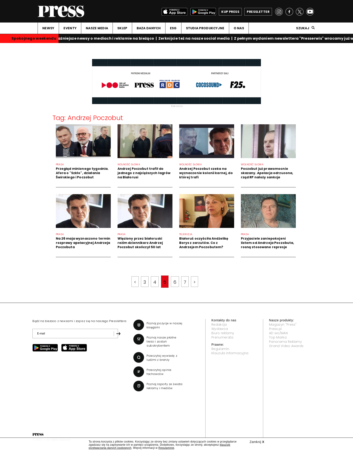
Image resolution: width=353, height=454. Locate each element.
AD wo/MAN (278, 333)
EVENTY (70, 28)
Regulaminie (166, 447)
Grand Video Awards (286, 346)
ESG (173, 28)
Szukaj (302, 28)
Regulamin (220, 349)
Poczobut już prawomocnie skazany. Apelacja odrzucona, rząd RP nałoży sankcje (267, 172)
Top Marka (278, 337)
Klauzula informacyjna (230, 353)
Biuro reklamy (222, 333)
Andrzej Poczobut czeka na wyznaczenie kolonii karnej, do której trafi (206, 172)
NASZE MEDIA (97, 28)
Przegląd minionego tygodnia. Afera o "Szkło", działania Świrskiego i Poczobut (82, 172)
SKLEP (122, 28)
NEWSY (48, 28)
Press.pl (275, 329)
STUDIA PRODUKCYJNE (205, 28)
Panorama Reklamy (285, 341)
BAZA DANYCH (149, 28)
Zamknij (257, 442)
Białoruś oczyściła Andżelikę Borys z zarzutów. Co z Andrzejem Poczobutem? (204, 242)
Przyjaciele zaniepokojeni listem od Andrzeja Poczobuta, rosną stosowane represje (267, 242)
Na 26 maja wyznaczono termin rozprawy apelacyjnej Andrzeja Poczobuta (83, 242)
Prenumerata (222, 337)
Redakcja (219, 324)
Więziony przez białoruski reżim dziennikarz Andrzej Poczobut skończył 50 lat (140, 242)
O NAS (239, 28)
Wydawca (219, 329)
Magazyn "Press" (283, 324)
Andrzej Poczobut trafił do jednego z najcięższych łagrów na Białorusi (144, 172)
